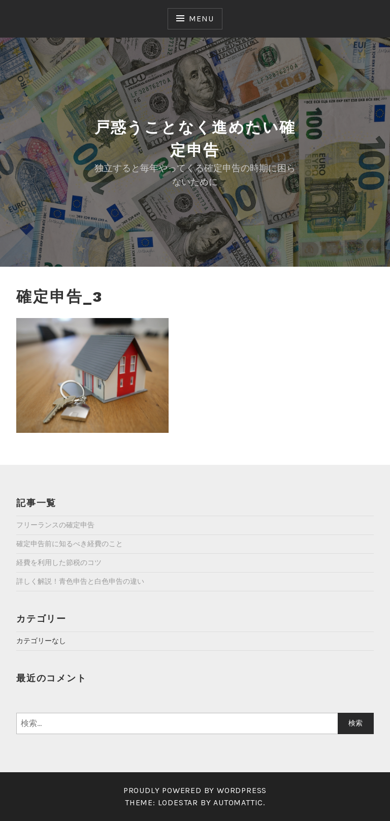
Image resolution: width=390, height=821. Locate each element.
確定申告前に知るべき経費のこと (69, 544)
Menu (201, 18)
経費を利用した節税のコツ (59, 562)
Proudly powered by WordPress (195, 790)
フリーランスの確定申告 (55, 525)
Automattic (238, 802)
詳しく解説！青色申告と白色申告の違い (80, 581)
